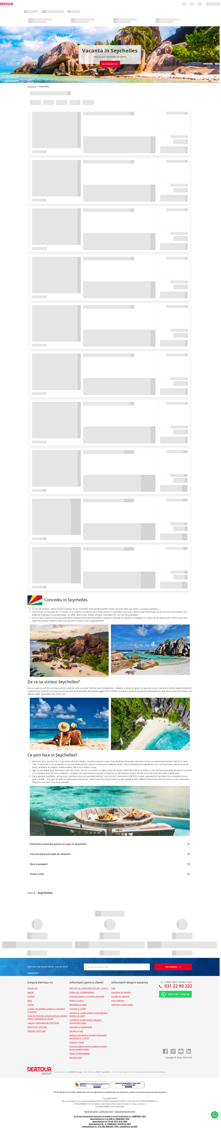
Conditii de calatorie (120, 996)
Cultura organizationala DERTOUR (43, 1023)
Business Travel (76, 1042)
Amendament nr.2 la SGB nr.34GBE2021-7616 (109, 1119)
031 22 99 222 (177, 986)
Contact (31, 996)
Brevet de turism (91, 1111)
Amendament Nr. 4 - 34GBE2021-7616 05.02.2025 (110, 1124)
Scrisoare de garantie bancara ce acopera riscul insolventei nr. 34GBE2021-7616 (110, 1116)
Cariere (31, 1004)
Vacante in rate (76, 1031)
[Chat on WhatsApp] (214, 1114)
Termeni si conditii (77, 1008)
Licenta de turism (106, 1111)
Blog (30, 1000)
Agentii (31, 992)
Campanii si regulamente (80, 1027)
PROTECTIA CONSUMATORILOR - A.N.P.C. (89, 988)
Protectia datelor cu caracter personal (86, 996)
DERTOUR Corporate (37, 1027)
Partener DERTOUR (37, 1031)
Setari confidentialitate (79, 1053)
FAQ (113, 988)
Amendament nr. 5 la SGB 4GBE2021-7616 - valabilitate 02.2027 (109, 1126)
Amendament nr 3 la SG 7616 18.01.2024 (109, 1121)
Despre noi (33, 988)
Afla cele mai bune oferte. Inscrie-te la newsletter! (47, 967)
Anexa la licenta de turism (124, 1111)
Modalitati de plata (78, 1004)
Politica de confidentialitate (81, 992)
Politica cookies (76, 1000)
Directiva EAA (75, 1057)
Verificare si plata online (122, 1004)
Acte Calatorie (117, 1000)
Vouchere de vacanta (121, 992)
